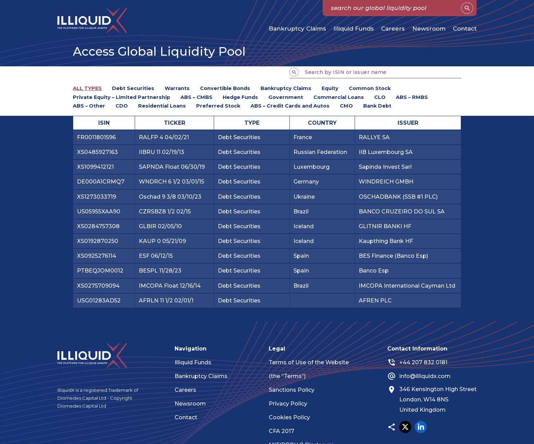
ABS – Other (89, 106)
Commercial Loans (338, 97)
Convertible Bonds (225, 88)
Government (285, 97)
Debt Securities (133, 88)
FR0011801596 (96, 137)
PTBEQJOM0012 (100, 270)
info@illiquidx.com (428, 376)
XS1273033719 (96, 196)
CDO (121, 106)
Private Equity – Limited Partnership (121, 97)
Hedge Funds (240, 97)
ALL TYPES (87, 88)
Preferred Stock (218, 106)
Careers (393, 28)
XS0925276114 (96, 256)
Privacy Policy (291, 403)
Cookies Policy (292, 417)
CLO (380, 97)
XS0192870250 (97, 241)
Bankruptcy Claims (297, 28)
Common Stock (370, 88)
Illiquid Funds (353, 28)
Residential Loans (162, 106)
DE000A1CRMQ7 (100, 181)
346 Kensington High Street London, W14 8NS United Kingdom (441, 399)
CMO (346, 106)
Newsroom (429, 28)
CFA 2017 (285, 431)
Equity (330, 88)
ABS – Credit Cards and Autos (290, 106)
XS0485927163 (97, 152)
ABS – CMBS (196, 97)
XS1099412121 (95, 167)
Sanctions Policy (295, 390)
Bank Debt (377, 106)
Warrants (177, 88)
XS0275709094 (98, 285)
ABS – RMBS (412, 97)
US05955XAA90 (98, 211)
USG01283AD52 (99, 300)
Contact (465, 28)
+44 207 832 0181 (426, 362)
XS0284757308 (98, 226)
